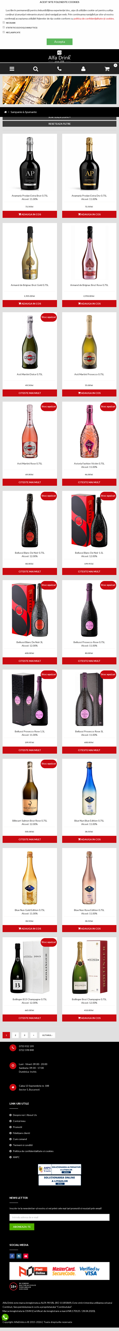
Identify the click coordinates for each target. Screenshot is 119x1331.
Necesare (9, 22)
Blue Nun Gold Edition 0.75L (30, 910)
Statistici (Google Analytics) (20, 27)
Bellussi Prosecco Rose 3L (89, 731)
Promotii (17, 1127)
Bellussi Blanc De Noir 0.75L (30, 552)
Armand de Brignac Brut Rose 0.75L (89, 285)
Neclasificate (11, 32)
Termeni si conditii (23, 1145)
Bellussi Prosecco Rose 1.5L (30, 731)
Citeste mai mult (30, 393)
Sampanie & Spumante (24, 111)
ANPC (16, 1157)
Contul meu (19, 1121)
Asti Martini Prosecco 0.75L (89, 374)
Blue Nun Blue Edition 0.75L (89, 820)
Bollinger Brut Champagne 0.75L (89, 999)
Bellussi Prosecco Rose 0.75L (89, 642)
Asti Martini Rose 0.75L (29, 463)
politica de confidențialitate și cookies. (94, 18)
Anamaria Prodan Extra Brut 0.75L (30, 195)
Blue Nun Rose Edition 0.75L (89, 910)
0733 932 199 (26, 1046)
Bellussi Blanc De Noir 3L (30, 642)
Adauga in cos (29, 214)
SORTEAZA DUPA (59, 117)
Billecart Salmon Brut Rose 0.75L (29, 820)
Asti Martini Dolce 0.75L (30, 374)
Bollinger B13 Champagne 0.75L (30, 999)
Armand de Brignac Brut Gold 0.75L (30, 285)
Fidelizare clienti (21, 1133)
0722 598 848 (26, 1049)
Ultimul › (47, 1035)
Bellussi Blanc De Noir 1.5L (89, 552)
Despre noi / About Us (25, 1114)
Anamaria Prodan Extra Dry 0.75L (89, 195)
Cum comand (20, 1139)
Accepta (59, 42)
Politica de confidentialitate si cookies (33, 1151)
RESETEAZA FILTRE (60, 123)
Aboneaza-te (22, 1226)
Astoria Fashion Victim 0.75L (89, 463)
